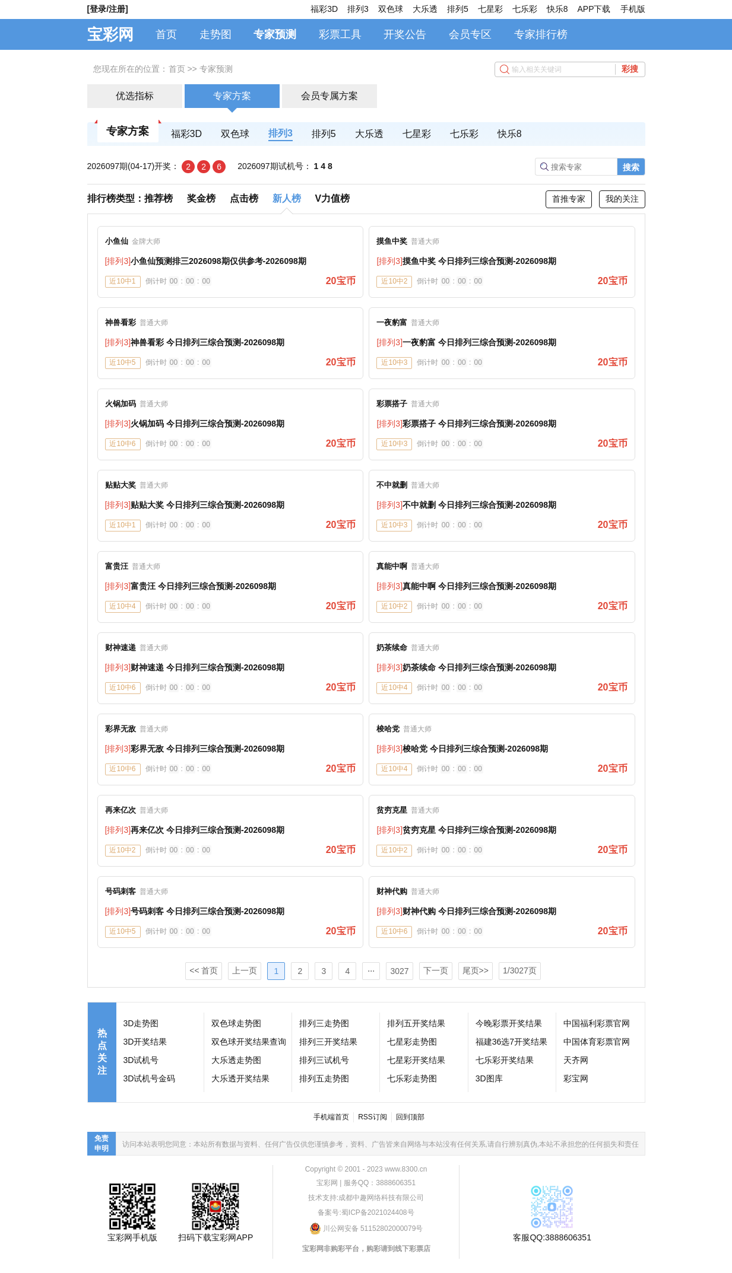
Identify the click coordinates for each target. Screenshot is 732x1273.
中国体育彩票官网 (596, 1041)
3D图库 (489, 1078)
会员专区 (470, 34)
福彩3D (324, 9)
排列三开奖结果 (328, 1041)
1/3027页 (520, 970)
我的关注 (622, 198)
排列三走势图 (324, 1023)
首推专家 (568, 198)
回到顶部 (410, 1117)
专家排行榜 (541, 34)
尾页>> (475, 970)
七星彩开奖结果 (416, 1060)
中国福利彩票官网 (596, 1023)
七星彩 (490, 9)
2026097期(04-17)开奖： (133, 166)
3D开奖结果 (145, 1041)
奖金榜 (201, 198)
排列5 (457, 9)
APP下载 (593, 9)
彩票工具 (340, 34)
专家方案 (232, 96)
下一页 (435, 970)
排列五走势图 (324, 1078)
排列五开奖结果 (416, 1023)
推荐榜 (158, 198)
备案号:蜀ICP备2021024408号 (366, 1212)
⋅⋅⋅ (371, 971)
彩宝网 (575, 1078)
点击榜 (244, 198)
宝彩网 (110, 34)
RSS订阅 (372, 1117)
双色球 (390, 9)
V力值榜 (332, 198)
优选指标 (135, 96)
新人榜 (286, 198)
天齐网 (575, 1060)
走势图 (215, 34)
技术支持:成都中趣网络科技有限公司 (366, 1198)
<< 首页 (203, 970)
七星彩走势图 (412, 1041)
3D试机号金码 (149, 1078)
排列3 (358, 9)
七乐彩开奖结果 (505, 1060)
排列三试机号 (324, 1060)
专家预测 (274, 34)
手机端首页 (331, 1117)
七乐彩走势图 (412, 1078)
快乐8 (557, 9)
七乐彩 (524, 9)
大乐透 (425, 9)
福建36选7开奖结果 (511, 1041)
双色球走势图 (236, 1023)
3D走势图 (141, 1023)
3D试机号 (141, 1060)
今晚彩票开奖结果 (509, 1023)
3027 (399, 971)
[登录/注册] (107, 9)
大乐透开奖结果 (240, 1078)
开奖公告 (405, 34)
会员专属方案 (329, 96)
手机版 (632, 9)
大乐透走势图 (236, 1060)
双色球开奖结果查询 (248, 1041)
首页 (166, 34)
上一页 (244, 970)
